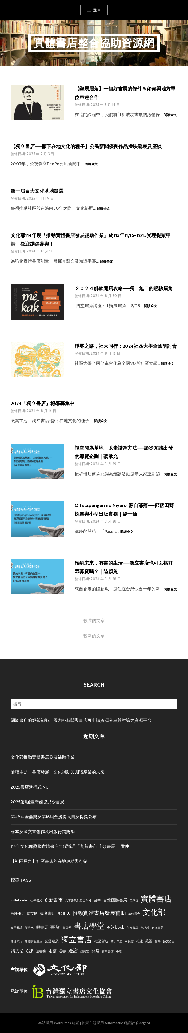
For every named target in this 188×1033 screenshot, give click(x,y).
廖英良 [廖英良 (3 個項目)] (32, 913)
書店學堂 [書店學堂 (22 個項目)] (89, 926)
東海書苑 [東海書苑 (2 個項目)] (157, 927)
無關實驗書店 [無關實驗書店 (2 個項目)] (33, 941)
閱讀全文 (170, 115)
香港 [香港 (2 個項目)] (119, 951)
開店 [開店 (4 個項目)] (95, 950)
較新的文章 (94, 635)
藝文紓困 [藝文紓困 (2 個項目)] (169, 941)
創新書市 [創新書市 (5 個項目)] (54, 900)
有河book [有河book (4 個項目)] (115, 927)
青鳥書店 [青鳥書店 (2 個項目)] (108, 951)
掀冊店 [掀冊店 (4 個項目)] (64, 913)
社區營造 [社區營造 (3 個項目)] (101, 941)
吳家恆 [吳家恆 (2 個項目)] (134, 900)
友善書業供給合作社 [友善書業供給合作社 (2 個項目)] (78, 900)
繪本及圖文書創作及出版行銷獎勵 (43, 831)
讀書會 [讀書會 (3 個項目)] (41, 951)
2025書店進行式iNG (30, 787)
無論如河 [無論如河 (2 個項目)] (16, 941)
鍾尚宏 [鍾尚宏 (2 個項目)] (84, 951)
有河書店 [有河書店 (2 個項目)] (132, 927)
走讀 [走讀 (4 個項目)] (53, 950)
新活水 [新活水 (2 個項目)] (29, 927)
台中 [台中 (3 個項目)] (97, 900)
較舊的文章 (94, 620)
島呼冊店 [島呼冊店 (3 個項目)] (18, 913)
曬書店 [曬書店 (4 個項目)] (42, 927)
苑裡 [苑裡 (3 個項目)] (148, 941)
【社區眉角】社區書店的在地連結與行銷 (49, 861)
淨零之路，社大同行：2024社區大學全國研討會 (126, 346)
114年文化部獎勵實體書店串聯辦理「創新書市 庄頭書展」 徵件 (70, 846)
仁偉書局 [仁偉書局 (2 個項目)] (36, 900)
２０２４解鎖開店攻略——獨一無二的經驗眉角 (124, 288)
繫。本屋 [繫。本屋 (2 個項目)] (116, 941)
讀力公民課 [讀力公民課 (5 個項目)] (22, 950)
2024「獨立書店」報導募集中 (42, 403)
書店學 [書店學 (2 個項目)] (66, 927)
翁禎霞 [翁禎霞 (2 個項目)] (129, 941)
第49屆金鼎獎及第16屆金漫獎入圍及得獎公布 (54, 816)
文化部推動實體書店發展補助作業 (43, 757)
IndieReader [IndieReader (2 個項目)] (19, 900)
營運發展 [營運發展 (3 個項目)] (52, 941)
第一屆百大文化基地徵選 (37, 191)
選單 (97, 10)
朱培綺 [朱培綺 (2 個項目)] (145, 927)
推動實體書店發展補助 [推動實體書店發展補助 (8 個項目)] (99, 912)
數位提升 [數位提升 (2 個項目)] (134, 914)
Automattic (114, 1022)
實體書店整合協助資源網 (94, 42)
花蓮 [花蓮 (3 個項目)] (139, 941)
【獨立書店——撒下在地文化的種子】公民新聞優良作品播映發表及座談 (86, 146)
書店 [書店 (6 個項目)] (55, 927)
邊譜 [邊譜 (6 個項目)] (73, 951)
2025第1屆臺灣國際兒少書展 (37, 801)
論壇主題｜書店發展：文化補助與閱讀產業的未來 (58, 772)
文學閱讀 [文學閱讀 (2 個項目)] (16, 927)
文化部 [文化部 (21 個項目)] (154, 912)
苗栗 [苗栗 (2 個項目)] (158, 941)
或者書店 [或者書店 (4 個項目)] (48, 913)
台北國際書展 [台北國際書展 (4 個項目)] (115, 900)
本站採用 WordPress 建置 (58, 1022)
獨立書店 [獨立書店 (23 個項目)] (76, 939)
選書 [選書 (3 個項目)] (62, 951)
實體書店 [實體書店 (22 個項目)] (156, 898)
